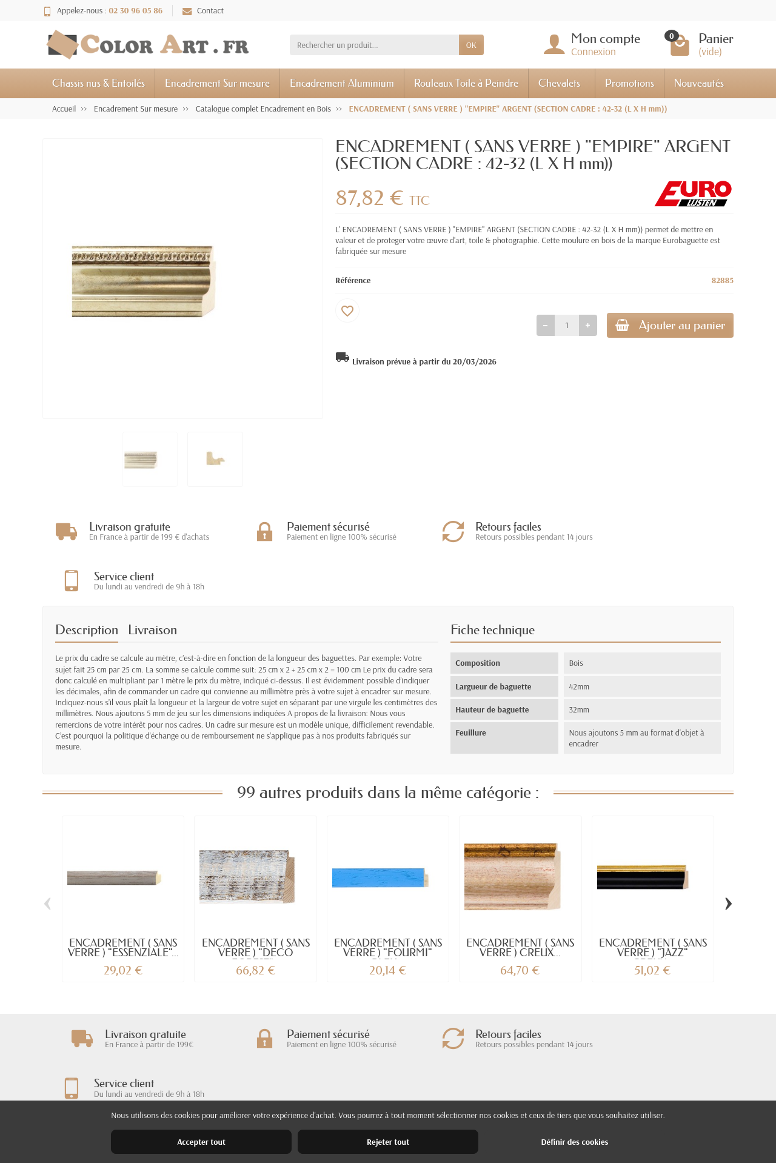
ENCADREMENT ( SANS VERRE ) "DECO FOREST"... (256, 903)
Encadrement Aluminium (342, 82)
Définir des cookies (574, 1141)
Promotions (629, 82)
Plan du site (537, 1094)
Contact (203, 10)
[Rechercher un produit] (374, 45)
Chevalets (559, 82)
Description (86, 580)
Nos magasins (541, 1078)
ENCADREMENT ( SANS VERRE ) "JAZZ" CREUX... (653, 903)
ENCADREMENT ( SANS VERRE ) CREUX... (520, 898)
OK (471, 44)
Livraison (152, 580)
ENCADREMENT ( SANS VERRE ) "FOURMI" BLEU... (388, 903)
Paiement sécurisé (259, 1094)
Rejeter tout (388, 1141)
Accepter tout (201, 1141)
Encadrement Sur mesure (217, 82)
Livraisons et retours (263, 1062)
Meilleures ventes (402, 1094)
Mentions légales (546, 1062)
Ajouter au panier (665, 326)
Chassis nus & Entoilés (98, 82)
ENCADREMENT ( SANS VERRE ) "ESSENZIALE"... (123, 898)
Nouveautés (699, 82)
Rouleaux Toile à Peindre (466, 82)
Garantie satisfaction (264, 1078)
